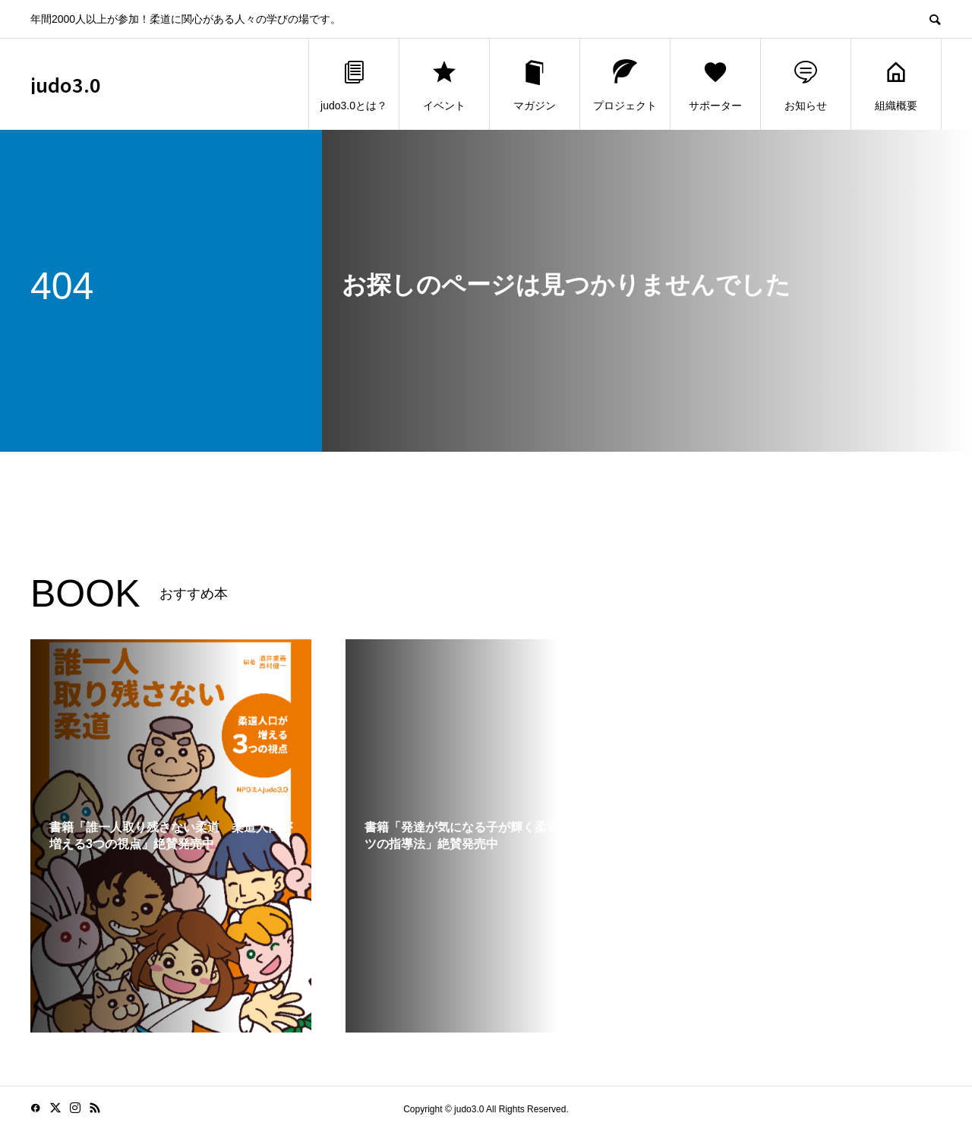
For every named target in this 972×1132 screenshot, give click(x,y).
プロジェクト (625, 85)
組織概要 (896, 85)
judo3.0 (65, 84)
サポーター (715, 85)
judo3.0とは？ (353, 85)
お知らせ (805, 85)
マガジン (534, 85)
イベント (444, 85)
